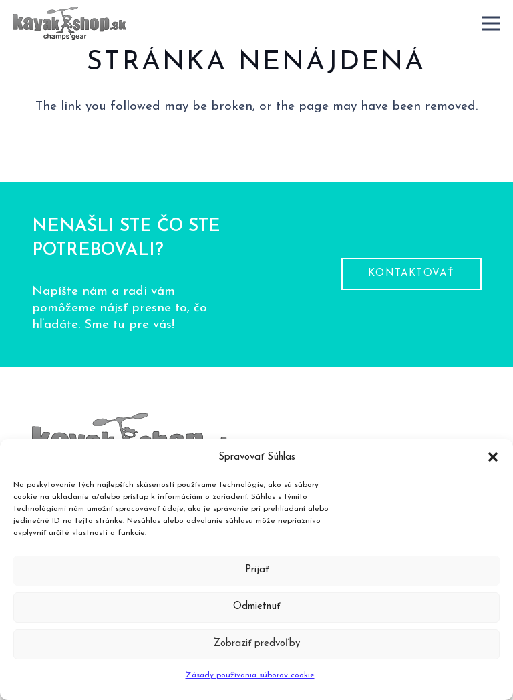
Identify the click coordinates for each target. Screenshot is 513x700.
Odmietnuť (256, 607)
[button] (493, 457)
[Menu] (491, 23)
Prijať (257, 570)
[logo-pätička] (69, 23)
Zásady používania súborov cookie (250, 675)
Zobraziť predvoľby (257, 644)
